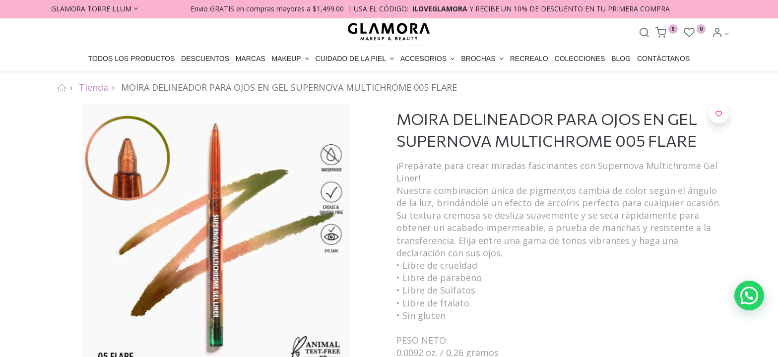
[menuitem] (131, 59)
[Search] (644, 33)
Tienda (93, 87)
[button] (719, 113)
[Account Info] (720, 33)
